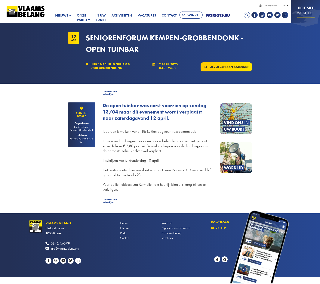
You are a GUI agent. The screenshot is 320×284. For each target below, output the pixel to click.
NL (284, 5)
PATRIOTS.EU (217, 15)
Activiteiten (122, 15)
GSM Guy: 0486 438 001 (81, 140)
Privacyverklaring (172, 233)
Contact (169, 15)
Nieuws (61, 15)
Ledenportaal (270, 5)
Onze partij (82, 17)
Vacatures (147, 15)
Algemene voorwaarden (176, 228)
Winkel (193, 15)
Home (124, 223)
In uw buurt (100, 17)
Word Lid (167, 223)
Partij (123, 233)
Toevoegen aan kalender (228, 67)
